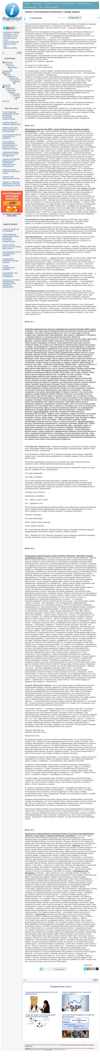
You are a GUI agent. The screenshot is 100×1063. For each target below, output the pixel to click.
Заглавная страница (11, 32)
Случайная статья (10, 36)
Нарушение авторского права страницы (70, 1044)
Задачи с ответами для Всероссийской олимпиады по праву (11, 183)
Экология (5, 101)
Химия (17, 97)
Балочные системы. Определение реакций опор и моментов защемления (11, 283)
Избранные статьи (10, 34)
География (13, 67)
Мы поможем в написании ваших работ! (12, 214)
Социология (10, 89)
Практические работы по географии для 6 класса (11, 246)
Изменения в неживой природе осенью (10, 260)
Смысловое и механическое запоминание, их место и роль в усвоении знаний (10, 145)
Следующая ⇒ (74, 18)
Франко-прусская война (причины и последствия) (10, 129)
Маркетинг (11, 76)
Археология (8, 62)
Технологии (12, 90)
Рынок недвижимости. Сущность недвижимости (76, 993)
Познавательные (67, 3)
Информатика (7, 71)
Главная (27, 3)
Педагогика (6, 85)
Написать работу (10, 48)
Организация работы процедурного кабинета (11, 136)
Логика (8, 74)
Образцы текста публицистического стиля (11, 171)
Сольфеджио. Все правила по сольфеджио (10, 274)
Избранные (37, 3)
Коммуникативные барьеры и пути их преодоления (10, 154)
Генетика (11, 66)
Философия (16, 94)
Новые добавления (11, 42)
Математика (14, 78)
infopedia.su (28, 1048)
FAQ (5, 46)
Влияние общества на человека (10, 230)
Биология (9, 64)
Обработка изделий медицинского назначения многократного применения (10, 162)
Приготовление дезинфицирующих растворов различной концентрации (10, 115)
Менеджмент (16, 80)
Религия (7, 87)
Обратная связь (9, 44)
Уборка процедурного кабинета (8, 267)
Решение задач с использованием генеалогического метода (40, 1016)
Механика (16, 81)
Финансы (16, 96)
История (7, 73)
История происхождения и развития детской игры (78, 1016)
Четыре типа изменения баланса (11, 177)
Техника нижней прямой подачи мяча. (11, 123)
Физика (12, 92)
